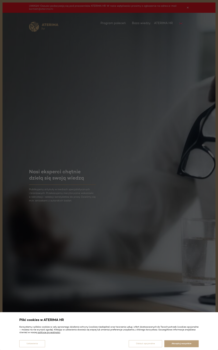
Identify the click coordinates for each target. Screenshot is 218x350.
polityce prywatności (49, 331)
